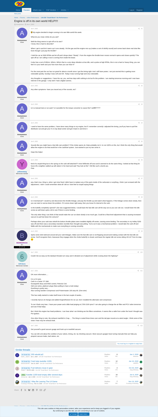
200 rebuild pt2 (37, 354)
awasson (135, 356)
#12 (141, 325)
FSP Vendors (51, 10)
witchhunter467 (25, 363)
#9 (142, 231)
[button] (43, 10)
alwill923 (135, 363)
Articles (63, 10)
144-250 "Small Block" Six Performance (50, 356)
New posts (17, 13)
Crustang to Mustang (27, 383)
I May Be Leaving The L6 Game (44, 381)
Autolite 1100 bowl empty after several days (44, 375)
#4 (142, 123)
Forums (27, 10)
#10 (141, 252)
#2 (142, 85)
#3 (142, 104)
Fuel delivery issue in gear (42, 368)
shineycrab (24, 377)
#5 (142, 141)
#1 (142, 28)
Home (18, 10)
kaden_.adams (25, 356)
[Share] (138, 28)
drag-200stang (134, 370)
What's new (37, 10)
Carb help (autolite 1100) (41, 361)
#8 (142, 197)
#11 (141, 271)
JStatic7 (23, 370)
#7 (142, 178)
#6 (142, 160)
